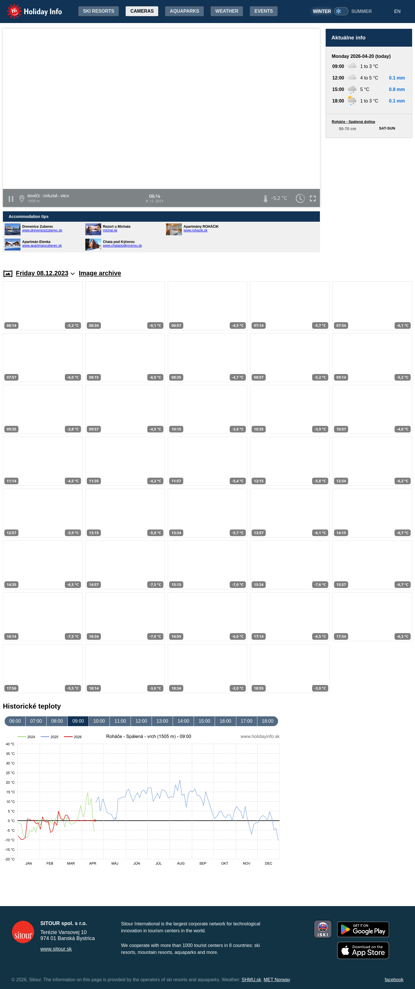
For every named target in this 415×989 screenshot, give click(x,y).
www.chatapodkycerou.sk (122, 246)
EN (397, 11)
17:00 (246, 721)
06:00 (15, 721)
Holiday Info (29, 7)
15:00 (204, 721)
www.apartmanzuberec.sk (42, 246)
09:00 (78, 721)
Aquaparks (184, 11)
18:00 (267, 721)
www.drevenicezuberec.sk (42, 230)
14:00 (183, 721)
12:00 (141, 721)
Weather (226, 11)
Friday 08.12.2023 (45, 273)
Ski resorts (98, 11)
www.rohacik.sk (195, 230)
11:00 (120, 721)
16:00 (225, 721)
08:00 (57, 721)
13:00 (162, 721)
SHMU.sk (251, 979)
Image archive (100, 273)
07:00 (36, 721)
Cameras (142, 11)
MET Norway (277, 979)
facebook (394, 979)
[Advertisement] (369, 198)
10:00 (99, 721)
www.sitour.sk (56, 949)
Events (263, 11)
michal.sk (110, 230)
